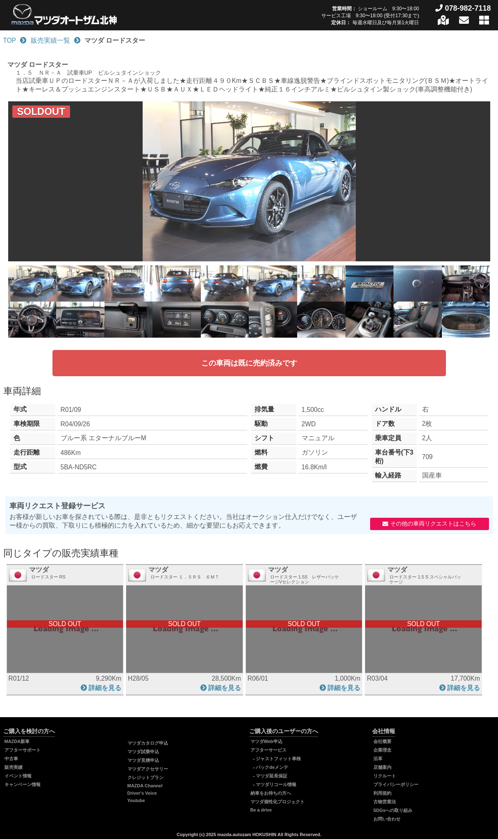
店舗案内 (382, 767)
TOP (9, 40)
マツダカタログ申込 (147, 743)
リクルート (384, 775)
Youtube (136, 800)
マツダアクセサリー (147, 768)
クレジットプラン (145, 777)
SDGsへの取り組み (393, 810)
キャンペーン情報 (23, 784)
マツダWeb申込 (266, 741)
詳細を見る (105, 687)
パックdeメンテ (272, 767)
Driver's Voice (142, 793)
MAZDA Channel (145, 785)
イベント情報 (18, 775)
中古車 (11, 758)
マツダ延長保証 (271, 775)
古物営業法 (384, 801)
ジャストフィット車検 (278, 758)
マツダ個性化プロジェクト (277, 801)
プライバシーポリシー (395, 784)
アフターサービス (268, 750)
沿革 (377, 758)
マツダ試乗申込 (143, 751)
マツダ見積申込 (143, 760)
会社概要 (382, 741)
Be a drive (261, 809)
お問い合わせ (386, 818)
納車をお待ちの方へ (270, 793)
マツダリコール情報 (276, 784)
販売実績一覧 (50, 40)
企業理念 (382, 750)
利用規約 (382, 793)
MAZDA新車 (17, 741)
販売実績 (14, 767)
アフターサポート (23, 750)
